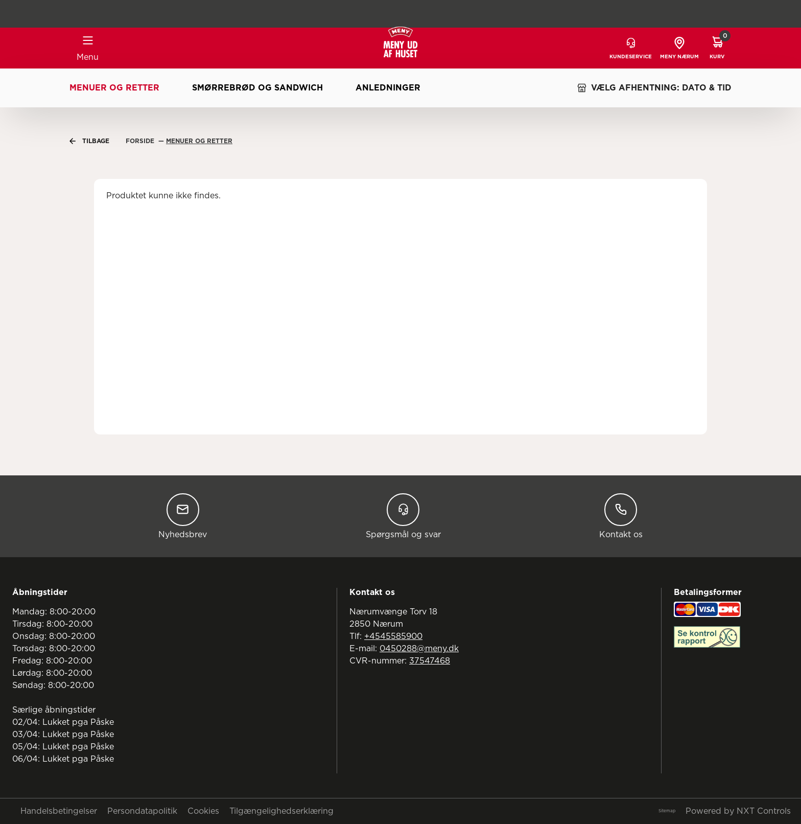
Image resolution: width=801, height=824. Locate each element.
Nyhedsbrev (182, 516)
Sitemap (666, 811)
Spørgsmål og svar (403, 516)
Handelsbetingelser (58, 811)
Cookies (203, 811)
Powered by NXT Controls (738, 811)
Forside (141, 141)
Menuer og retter (114, 88)
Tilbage (89, 141)
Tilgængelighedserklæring (281, 811)
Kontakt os (621, 516)
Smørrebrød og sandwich (257, 88)
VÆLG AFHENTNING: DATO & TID (654, 88)
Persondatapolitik (142, 811)
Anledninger (388, 88)
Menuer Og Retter (199, 141)
